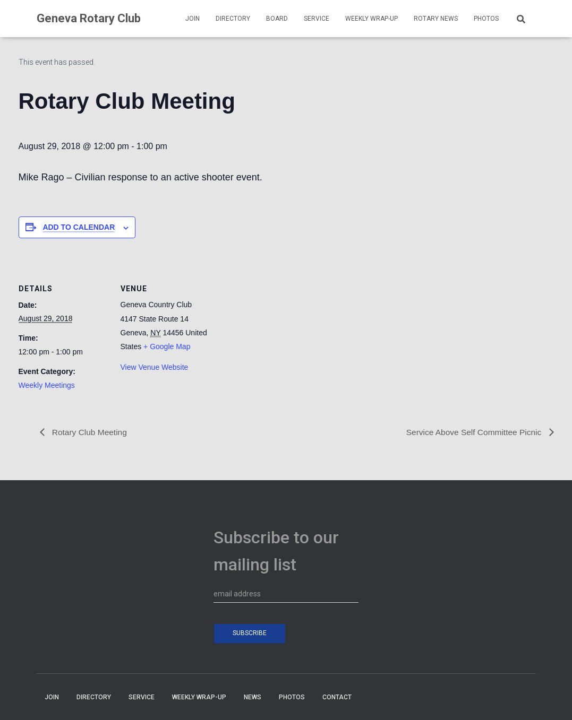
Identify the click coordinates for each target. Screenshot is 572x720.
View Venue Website (155, 367)
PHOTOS (486, 18)
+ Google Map (166, 346)
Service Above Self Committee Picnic (473, 432)
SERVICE (316, 18)
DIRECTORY (233, 18)
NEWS (252, 697)
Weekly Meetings (47, 385)
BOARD (277, 18)
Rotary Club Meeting (90, 432)
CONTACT (337, 697)
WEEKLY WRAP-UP (371, 18)
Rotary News (436, 18)
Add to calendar (78, 227)
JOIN (192, 18)
